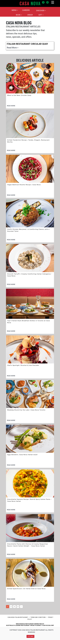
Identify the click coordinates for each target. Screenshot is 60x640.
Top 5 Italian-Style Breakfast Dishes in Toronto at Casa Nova (28, 321)
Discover (41, 11)
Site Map (30, 636)
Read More (11, 106)
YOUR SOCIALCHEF (48, 625)
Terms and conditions (38, 617)
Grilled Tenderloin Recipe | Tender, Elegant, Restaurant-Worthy (28, 141)
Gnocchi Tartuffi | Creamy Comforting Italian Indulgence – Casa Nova (29, 275)
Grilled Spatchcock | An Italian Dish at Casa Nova (26, 588)
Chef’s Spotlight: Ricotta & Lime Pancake (23, 365)
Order (30, 15)
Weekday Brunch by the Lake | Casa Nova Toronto (26, 410)
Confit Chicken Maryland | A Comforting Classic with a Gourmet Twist (28, 230)
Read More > (12, 47)
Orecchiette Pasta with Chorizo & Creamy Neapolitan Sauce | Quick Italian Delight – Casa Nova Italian (27, 545)
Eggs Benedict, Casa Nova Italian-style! (22, 454)
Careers (26, 10)
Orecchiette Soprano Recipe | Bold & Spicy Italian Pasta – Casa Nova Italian (29, 500)
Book (19, 15)
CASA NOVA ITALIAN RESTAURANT (18, 617)
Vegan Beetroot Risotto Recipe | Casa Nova (24, 184)
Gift (41, 15)
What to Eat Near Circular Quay (19, 95)
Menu (15, 10)
